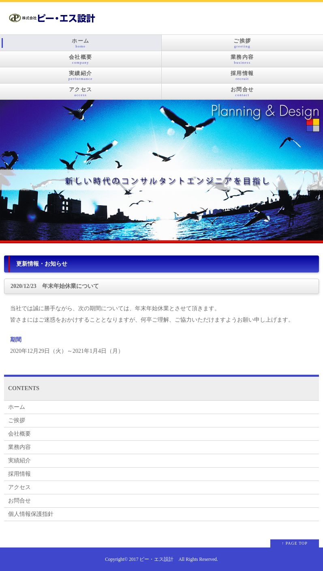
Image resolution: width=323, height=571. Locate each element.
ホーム (80, 43)
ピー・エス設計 (156, 559)
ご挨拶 (242, 43)
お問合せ (242, 91)
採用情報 (242, 75)
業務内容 (242, 59)
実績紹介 (80, 75)
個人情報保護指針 (30, 514)
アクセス (80, 91)
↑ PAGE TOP (295, 543)
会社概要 (80, 59)
